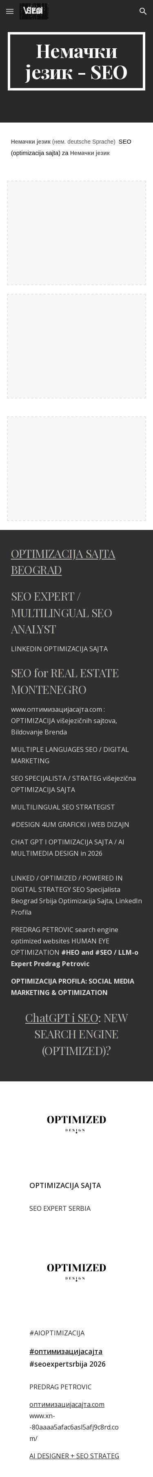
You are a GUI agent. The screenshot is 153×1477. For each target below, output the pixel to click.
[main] (77, 61)
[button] (10, 11)
